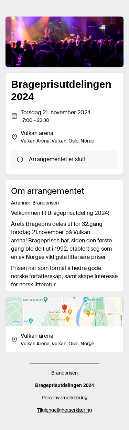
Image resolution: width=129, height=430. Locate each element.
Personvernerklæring (64, 398)
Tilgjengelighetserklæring (64, 410)
